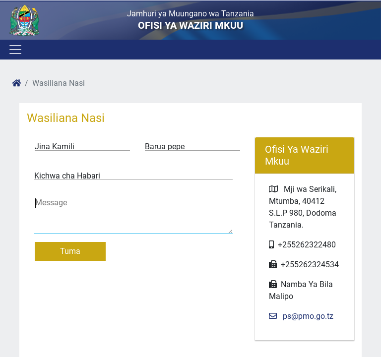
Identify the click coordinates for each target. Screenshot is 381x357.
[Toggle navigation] (14, 50)
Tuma (70, 251)
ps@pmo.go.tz (301, 316)
